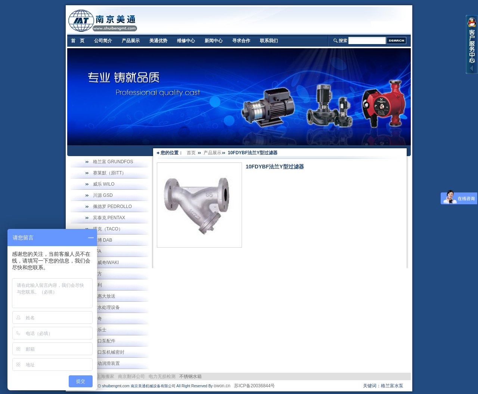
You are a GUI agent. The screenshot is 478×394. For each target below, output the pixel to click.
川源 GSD (103, 195)
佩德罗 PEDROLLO (112, 206)
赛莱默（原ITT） (110, 173)
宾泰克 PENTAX (109, 217)
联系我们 (269, 40)
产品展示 (131, 40)
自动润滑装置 (106, 363)
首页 (191, 152)
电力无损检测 (162, 376)
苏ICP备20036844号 (254, 385)
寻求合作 (241, 40)
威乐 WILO (104, 184)
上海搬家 (105, 376)
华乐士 (99, 329)
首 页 (77, 40)
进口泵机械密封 (108, 352)
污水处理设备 (106, 307)
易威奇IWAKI (106, 262)
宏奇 (97, 318)
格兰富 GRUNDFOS (113, 161)
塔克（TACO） (108, 229)
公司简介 (103, 40)
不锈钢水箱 (190, 376)
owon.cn (222, 385)
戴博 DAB (102, 240)
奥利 (97, 285)
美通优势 (158, 40)
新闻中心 (214, 40)
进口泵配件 (104, 341)
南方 (97, 273)
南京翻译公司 (131, 376)
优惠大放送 (104, 296)
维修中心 (186, 40)
